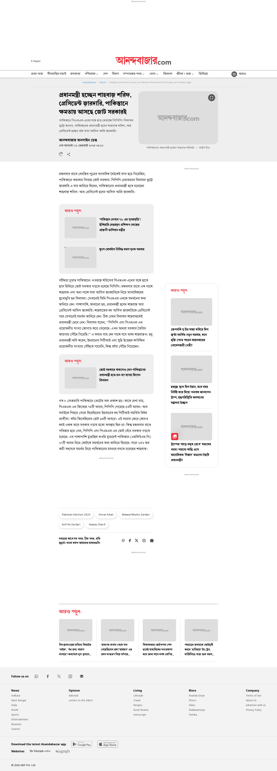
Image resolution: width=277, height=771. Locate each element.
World (103, 82)
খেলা (154, 74)
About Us (251, 700)
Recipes (137, 705)
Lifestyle (138, 695)
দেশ (105, 74)
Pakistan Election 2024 (76, 514)
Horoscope (139, 714)
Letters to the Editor (81, 700)
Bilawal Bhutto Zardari (136, 514)
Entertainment (19, 719)
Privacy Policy (253, 709)
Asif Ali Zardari (71, 524)
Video (192, 705)
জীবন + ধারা (185, 74)
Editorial (73, 695)
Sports (15, 714)
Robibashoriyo (197, 709)
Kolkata (15, 695)
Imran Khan (106, 514)
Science (15, 729)
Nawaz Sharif (97, 524)
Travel (136, 700)
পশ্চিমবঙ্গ (92, 74)
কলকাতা (75, 74)
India (14, 705)
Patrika (193, 714)
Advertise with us (256, 705)
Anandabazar (89, 82)
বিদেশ (115, 74)
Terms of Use (253, 695)
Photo (192, 700)
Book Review (140, 709)
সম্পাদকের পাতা (134, 74)
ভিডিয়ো (203, 74)
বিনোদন (167, 74)
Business (16, 724)
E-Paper (36, 61)
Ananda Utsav (197, 695)
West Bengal (18, 700)
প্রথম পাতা (37, 74)
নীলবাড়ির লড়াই (56, 74)
